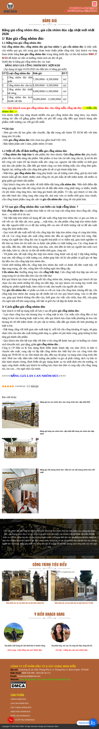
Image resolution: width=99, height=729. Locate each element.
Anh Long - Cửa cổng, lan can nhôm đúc (24, 650)
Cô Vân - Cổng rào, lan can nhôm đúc (72, 650)
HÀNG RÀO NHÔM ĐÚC (21, 712)
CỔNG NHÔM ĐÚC (18, 699)
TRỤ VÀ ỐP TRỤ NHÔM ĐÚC (23, 720)
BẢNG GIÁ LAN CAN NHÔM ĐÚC (35, 375)
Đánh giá (34, 386)
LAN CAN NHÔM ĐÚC (20, 703)
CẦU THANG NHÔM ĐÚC (21, 707)
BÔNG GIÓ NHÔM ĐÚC (20, 716)
